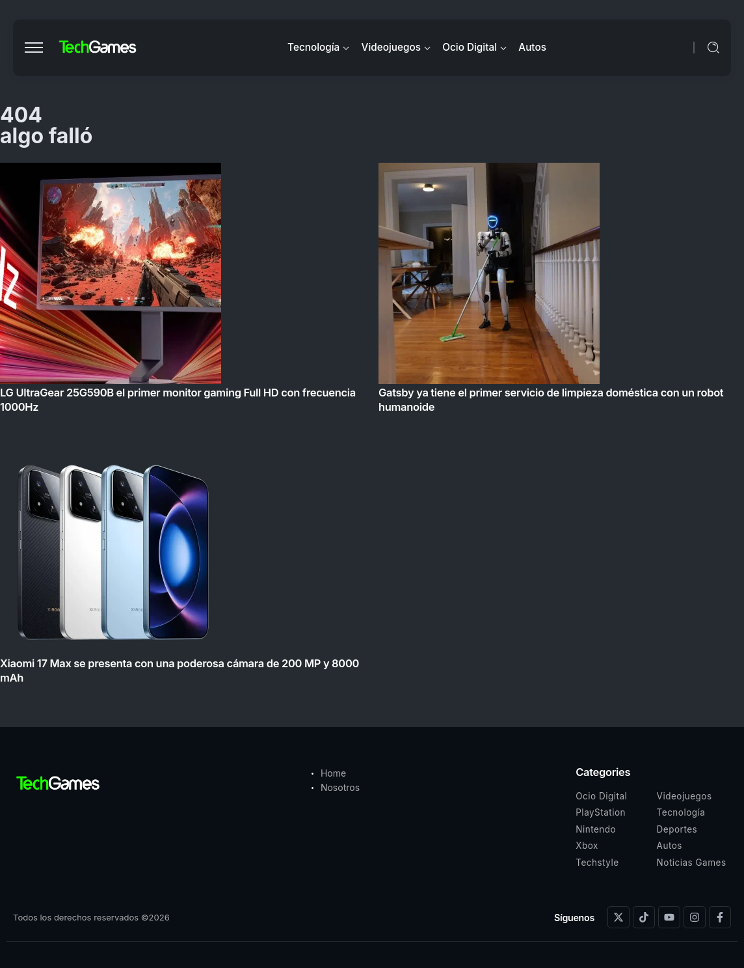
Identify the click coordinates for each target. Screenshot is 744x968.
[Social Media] (618, 917)
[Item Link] (372, 427)
